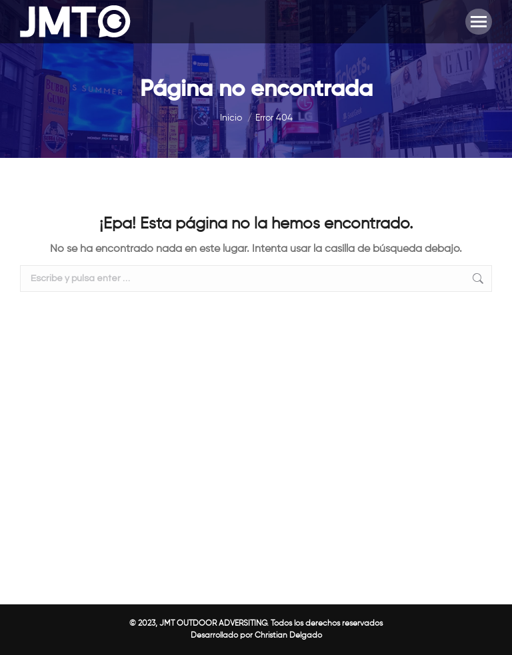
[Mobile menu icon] (478, 22)
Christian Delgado (288, 636)
